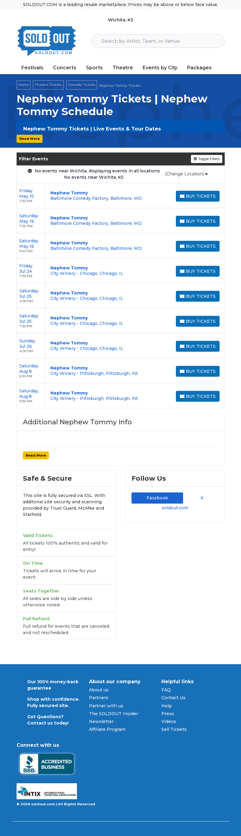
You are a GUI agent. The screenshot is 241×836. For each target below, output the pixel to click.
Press (167, 713)
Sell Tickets (174, 729)
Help (166, 706)
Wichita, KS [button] (120, 20)
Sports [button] (94, 68)
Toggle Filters (206, 159)
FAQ (166, 690)
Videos (168, 721)
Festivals (32, 68)
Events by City (160, 68)
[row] (121, 195)
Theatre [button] (123, 68)
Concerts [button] (64, 68)
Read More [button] (29, 139)
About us (99, 690)
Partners (98, 697)
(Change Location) (186, 174)
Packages (199, 68)
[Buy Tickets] (198, 196)
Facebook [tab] (157, 498)
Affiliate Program (107, 729)
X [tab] (200, 498)
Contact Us (173, 697)
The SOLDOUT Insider (113, 713)
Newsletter (101, 721)
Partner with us (106, 706)
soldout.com (175, 508)
